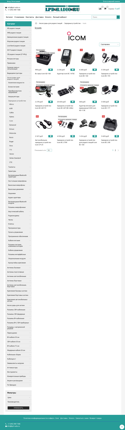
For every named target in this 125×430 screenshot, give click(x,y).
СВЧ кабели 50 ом (13, 341)
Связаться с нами (82, 418)
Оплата (48, 17)
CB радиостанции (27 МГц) (17, 54)
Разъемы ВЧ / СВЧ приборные (18, 323)
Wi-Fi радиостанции (14, 50)
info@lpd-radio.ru (13, 7)
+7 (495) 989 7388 (13, 10)
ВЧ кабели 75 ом (13, 346)
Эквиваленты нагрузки (15, 363)
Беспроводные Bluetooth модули (17, 202)
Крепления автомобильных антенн (17, 300)
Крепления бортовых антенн (17, 295)
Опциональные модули (17, 258)
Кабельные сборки (14, 354)
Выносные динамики (16, 189)
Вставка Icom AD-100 (43, 73)
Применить (18, 408)
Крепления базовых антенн (17, 291)
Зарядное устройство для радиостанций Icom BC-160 (88, 142)
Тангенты (11, 167)
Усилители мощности (16, 82)
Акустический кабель (16, 211)
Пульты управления (15, 232)
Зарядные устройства (72, 23)
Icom (11, 121)
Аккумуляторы (13, 96)
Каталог (9, 17)
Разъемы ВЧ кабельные (15, 318)
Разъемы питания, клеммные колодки (15, 245)
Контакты (30, 17)
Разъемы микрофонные (17, 207)
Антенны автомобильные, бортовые (16, 285)
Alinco (11, 104)
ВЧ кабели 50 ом (13, 337)
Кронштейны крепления (17, 263)
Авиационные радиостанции (17, 37)
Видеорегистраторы (14, 73)
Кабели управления (15, 250)
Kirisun (11, 129)
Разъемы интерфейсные (17, 254)
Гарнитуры (12, 171)
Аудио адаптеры (14, 197)
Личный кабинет (60, 17)
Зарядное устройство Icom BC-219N (65, 141)
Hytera (11, 117)
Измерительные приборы (16, 376)
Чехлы (10, 220)
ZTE (10, 162)
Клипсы (11, 224)
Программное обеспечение (18, 236)
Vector (11, 154)
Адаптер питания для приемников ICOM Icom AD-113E (87, 108)
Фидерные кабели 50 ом (16, 350)
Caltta (11, 112)
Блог (57, 418)
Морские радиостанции (16, 41)
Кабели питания (14, 240)
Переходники (12, 333)
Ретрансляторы (13, 59)
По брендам (11, 385)
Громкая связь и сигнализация (13, 68)
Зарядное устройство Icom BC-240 (109, 141)
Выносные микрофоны (16, 185)
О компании (19, 17)
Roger (11, 141)
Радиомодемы (13, 215)
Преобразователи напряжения (14, 91)
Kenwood (12, 125)
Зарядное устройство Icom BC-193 (109, 75)
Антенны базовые (13, 267)
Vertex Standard (15, 158)
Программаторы (14, 228)
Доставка (39, 17)
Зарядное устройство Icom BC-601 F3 (43, 107)
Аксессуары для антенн (16, 305)
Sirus (11, 146)
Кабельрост (11, 359)
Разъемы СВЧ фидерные (16, 314)
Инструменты (12, 372)
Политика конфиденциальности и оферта (39, 418)
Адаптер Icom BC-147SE (65, 73)
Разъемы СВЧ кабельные (16, 310)
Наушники (12, 193)
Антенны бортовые (14, 281)
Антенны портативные (15, 272)
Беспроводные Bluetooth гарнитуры (17, 176)
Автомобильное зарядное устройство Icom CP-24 (43, 142)
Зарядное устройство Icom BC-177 (109, 107)
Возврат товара (95, 418)
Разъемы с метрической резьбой (16, 327)
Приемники (11, 63)
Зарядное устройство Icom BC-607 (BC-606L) (65, 107)
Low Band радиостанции (16, 46)
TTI (10, 150)
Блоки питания (13, 87)
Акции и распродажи (15, 380)
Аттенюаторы (12, 367)
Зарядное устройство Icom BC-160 (87, 75)
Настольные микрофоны (17, 181)
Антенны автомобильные (16, 276)
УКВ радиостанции (14, 33)
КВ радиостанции (13, 28)
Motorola (12, 133)
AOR (11, 108)
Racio (11, 137)
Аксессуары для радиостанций (50, 23)
